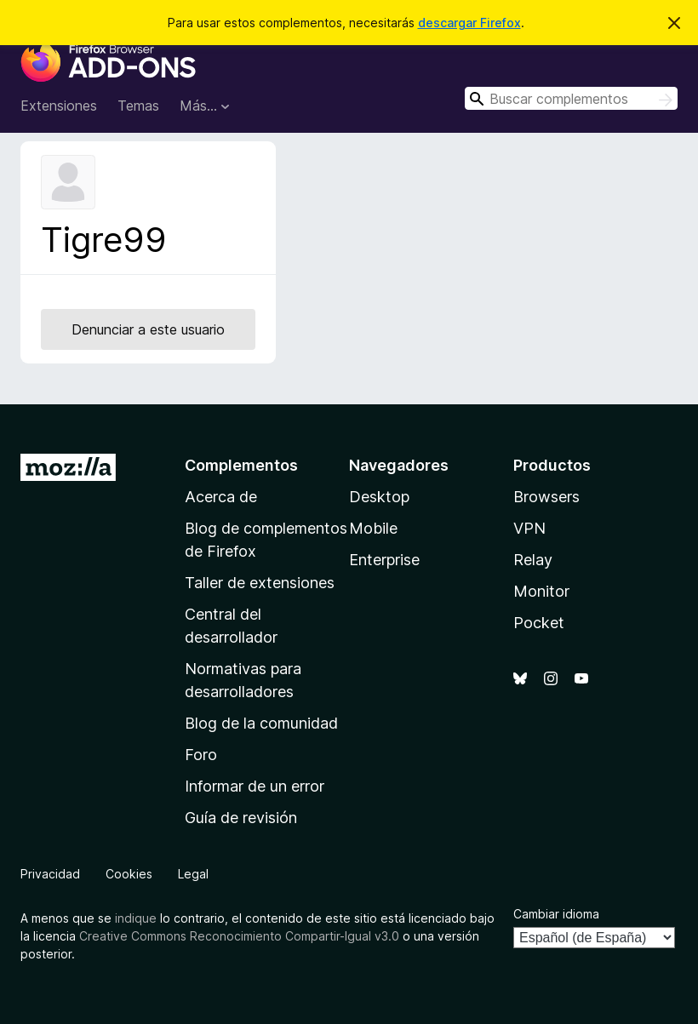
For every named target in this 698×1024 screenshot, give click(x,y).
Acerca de (221, 497)
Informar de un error (254, 786)
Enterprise (384, 560)
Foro (201, 755)
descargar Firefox (469, 22)
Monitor (541, 591)
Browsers (546, 497)
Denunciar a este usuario (148, 329)
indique (136, 918)
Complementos (241, 465)
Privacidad (50, 874)
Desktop (379, 497)
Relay (532, 560)
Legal (193, 874)
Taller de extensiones (260, 583)
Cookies (129, 874)
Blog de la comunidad (261, 723)
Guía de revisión (241, 818)
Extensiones (58, 105)
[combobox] (571, 98)
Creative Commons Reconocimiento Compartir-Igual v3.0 (239, 936)
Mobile (373, 528)
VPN (529, 528)
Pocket (538, 623)
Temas (138, 105)
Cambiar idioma (556, 914)
